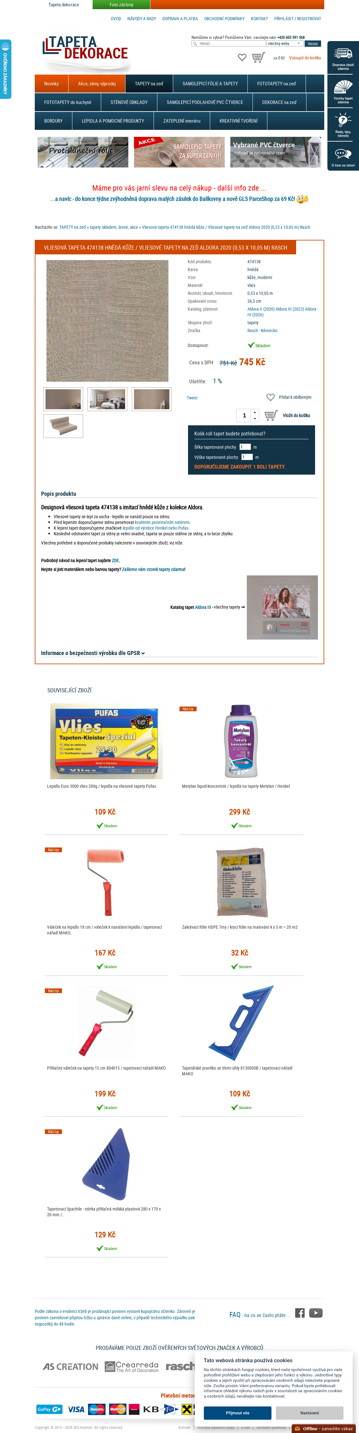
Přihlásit (284, 18)
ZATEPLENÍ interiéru (181, 121)
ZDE (115, 560)
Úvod (116, 18)
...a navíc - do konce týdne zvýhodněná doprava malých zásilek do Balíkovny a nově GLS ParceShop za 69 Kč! (172, 199)
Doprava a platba (180, 18)
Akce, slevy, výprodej (97, 83)
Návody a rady (141, 18)
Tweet (192, 398)
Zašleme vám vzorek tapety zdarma (153, 569)
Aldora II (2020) (261, 309)
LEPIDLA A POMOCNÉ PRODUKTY (113, 121)
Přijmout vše (237, 1413)
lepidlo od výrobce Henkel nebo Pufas (155, 528)
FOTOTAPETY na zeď (276, 83)
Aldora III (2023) (290, 309)
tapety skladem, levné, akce (114, 227)
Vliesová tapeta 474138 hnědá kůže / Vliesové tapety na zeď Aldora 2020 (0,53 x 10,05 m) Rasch (226, 227)
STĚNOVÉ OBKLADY (129, 102)
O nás (245, 1427)
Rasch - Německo (262, 330)
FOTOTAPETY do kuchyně (67, 102)
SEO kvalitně (82, 1427)
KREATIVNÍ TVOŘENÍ (239, 121)
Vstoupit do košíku (305, 58)
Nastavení (310, 1413)
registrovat (309, 18)
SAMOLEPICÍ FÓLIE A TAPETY (210, 83)
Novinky (51, 83)
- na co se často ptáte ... (260, 1315)
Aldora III (203, 607)
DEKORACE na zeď (279, 102)
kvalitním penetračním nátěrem (162, 522)
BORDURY (53, 121)
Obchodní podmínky (224, 18)
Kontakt (259, 18)
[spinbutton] (244, 415)
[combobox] (285, 43)
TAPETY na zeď (149, 83)
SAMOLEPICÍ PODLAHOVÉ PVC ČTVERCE (205, 102)
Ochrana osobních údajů (215, 1427)
